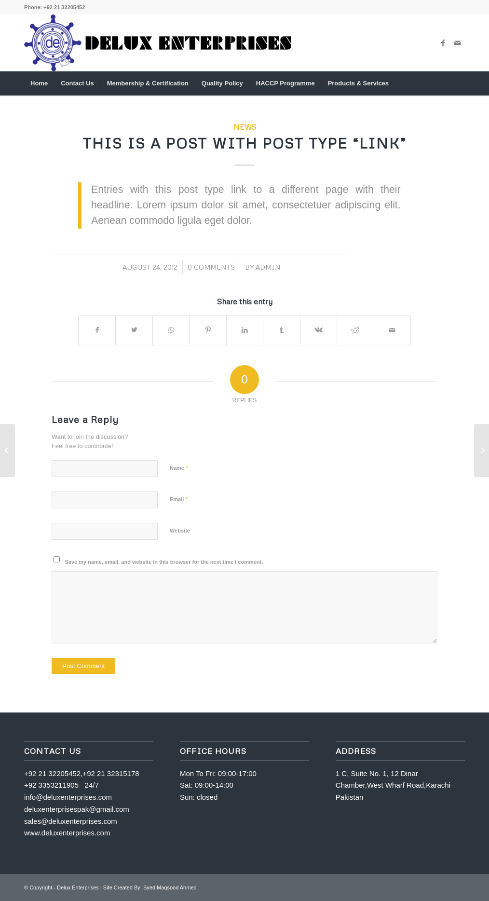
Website (180, 530)
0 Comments (211, 267)
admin (268, 267)
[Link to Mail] (457, 43)
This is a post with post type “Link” (244, 143)
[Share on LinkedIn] (245, 330)
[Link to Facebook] (443, 43)
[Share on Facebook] (97, 330)
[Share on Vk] (318, 330)
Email (179, 499)
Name (179, 467)
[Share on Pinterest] (208, 330)
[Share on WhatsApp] (171, 330)
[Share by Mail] (392, 330)
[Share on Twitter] (134, 330)
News (244, 126)
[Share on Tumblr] (281, 330)
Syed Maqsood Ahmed (170, 887)
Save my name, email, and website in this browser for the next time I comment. (164, 562)
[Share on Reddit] (355, 330)
